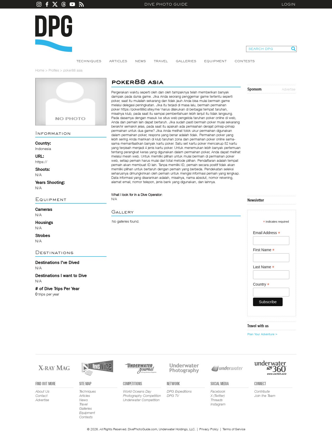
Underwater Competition (141, 400)
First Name (264, 249)
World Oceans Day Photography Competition (142, 393)
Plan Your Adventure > (262, 334)
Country (261, 284)
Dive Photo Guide (166, 4)
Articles (118, 61)
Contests (245, 61)
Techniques (88, 61)
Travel (161, 61)
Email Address (266, 232)
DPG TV (173, 395)
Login (288, 4)
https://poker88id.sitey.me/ (140, 109)
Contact (41, 395)
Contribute (262, 391)
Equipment (215, 61)
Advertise (288, 89)
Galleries (186, 61)
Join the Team (264, 395)
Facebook (218, 391)
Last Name (263, 267)
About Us (42, 391)
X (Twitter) (218, 395)
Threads (217, 400)
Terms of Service (234, 429)
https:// (41, 161)
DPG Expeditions (179, 391)
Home (39, 70)
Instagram (218, 404)
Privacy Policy (209, 429)
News (140, 61)
